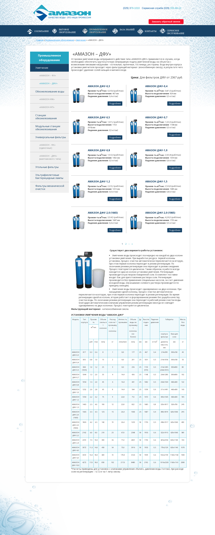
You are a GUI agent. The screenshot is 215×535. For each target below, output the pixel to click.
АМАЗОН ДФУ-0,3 (99, 86)
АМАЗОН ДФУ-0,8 (99, 150)
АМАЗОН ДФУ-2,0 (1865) (160, 212)
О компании (41, 31)
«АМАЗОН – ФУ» (47, 75)
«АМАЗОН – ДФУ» (48, 83)
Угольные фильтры (46, 167)
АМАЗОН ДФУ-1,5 (156, 181)
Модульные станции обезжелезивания (47, 128)
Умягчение (81, 40)
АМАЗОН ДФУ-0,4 (156, 86)
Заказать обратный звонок (166, 21)
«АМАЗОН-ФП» (46, 107)
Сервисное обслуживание (175, 32)
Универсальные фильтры (50, 137)
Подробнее (115, 103)
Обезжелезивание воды (49, 91)
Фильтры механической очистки (49, 187)
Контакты (151, 31)
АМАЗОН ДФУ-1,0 (156, 150)
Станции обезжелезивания (46, 117)
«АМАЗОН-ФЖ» (47, 99)
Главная (39, 40)
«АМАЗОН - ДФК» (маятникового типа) (50, 157)
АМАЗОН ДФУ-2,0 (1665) (103, 212)
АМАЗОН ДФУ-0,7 (156, 117)
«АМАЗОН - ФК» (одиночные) (47, 146)
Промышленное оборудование (98, 31)
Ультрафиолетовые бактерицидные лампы (49, 176)
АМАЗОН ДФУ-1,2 (99, 181)
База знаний (127, 29)
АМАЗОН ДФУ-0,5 (99, 117)
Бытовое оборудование (67, 31)
